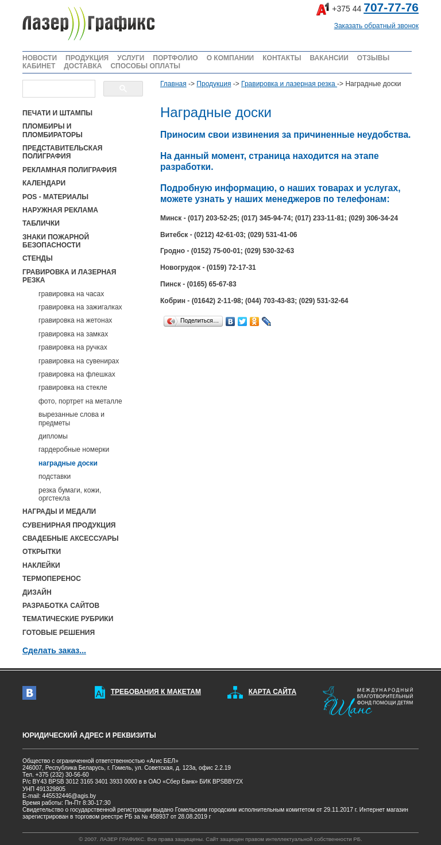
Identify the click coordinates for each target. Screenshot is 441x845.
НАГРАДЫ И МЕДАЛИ (59, 511)
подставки (54, 476)
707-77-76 (391, 7)
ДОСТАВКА (83, 66)
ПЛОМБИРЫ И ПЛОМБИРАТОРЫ (52, 130)
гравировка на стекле (72, 387)
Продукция (213, 84)
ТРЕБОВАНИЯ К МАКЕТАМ (156, 692)
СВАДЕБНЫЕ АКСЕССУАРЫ (70, 538)
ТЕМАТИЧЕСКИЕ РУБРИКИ (67, 619)
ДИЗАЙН (37, 592)
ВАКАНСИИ (329, 58)
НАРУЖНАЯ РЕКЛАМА (60, 210)
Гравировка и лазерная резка (289, 84)
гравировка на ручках (72, 347)
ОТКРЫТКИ (41, 552)
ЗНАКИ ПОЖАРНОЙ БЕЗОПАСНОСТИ (55, 241)
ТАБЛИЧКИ (41, 223)
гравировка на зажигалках (80, 307)
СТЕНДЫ (37, 258)
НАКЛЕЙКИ (41, 565)
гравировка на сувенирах (78, 361)
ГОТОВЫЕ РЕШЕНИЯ (58, 633)
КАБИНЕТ (38, 66)
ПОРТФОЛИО (175, 58)
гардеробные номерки (73, 449)
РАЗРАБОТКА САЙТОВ (60, 606)
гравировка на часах (71, 294)
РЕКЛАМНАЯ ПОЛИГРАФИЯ (69, 170)
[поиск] (57, 89)
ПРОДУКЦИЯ (87, 58)
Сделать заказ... (54, 650)
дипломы (53, 436)
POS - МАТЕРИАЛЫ (55, 197)
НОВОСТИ (39, 58)
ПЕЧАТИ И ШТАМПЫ (57, 113)
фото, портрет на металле (80, 401)
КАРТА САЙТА (272, 692)
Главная (173, 84)
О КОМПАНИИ (230, 58)
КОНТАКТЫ (281, 58)
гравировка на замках (73, 334)
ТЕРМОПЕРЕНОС (51, 579)
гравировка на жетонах (75, 320)
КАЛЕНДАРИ (43, 183)
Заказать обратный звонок (376, 26)
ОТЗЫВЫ (373, 58)
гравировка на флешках (76, 374)
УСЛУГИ (130, 58)
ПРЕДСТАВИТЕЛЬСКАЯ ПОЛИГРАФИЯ (62, 152)
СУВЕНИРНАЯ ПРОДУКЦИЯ (68, 525)
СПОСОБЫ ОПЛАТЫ (145, 66)
